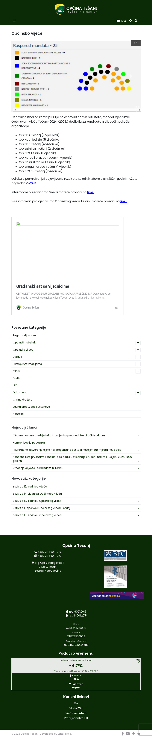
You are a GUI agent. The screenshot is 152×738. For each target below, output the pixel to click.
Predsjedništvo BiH (76, 718)
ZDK (76, 703)
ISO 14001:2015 (78, 615)
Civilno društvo (22, 399)
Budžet (17, 378)
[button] (136, 21)
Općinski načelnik (24, 342)
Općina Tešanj (29, 733)
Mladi (16, 371)
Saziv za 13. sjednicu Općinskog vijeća (37, 501)
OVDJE (31, 183)
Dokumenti (20, 392)
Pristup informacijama (27, 364)
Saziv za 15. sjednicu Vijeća (30, 486)
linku (90, 192)
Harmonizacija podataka (29, 442)
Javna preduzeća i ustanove (31, 407)
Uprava (17, 357)
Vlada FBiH (76, 708)
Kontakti (18, 414)
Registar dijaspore (24, 335)
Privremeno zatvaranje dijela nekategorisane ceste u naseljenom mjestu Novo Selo (67, 450)
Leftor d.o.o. (65, 733)
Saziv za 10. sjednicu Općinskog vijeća (37, 515)
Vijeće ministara (76, 713)
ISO (15, 385)
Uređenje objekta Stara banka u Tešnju (38, 468)
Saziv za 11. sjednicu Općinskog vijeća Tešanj (41, 508)
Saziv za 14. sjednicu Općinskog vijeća (37, 494)
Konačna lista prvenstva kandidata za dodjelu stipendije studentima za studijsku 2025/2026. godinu (73, 459)
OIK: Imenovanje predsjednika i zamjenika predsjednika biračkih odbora (59, 435)
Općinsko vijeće (23, 350)
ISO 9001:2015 (77, 611)
